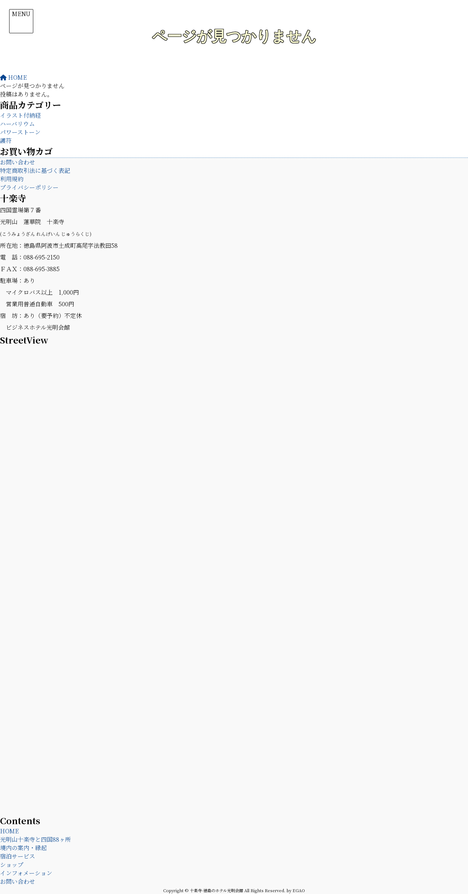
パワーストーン (20, 132)
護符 (6, 140)
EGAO (298, 890)
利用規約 (11, 179)
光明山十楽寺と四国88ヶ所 (35, 839)
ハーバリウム (17, 124)
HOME (9, 831)
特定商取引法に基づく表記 (35, 170)
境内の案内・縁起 (23, 848)
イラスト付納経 (20, 115)
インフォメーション (26, 873)
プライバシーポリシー (29, 187)
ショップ (11, 864)
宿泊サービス (17, 856)
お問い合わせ (17, 162)
